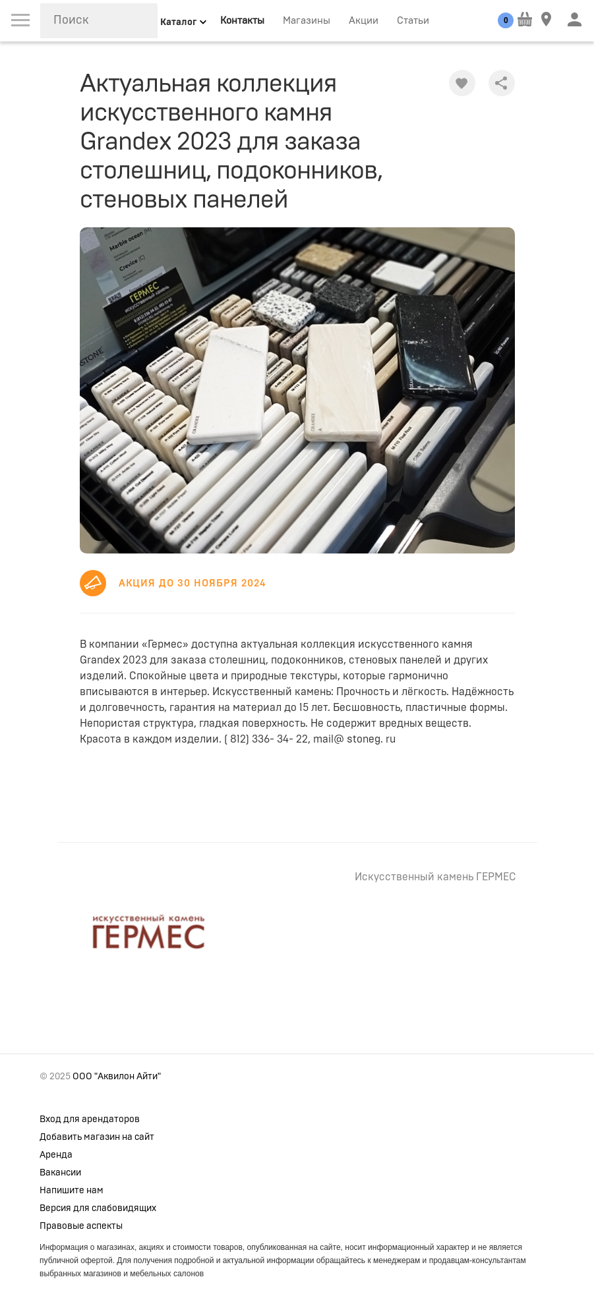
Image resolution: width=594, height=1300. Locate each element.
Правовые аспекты (81, 1226)
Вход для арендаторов (90, 1119)
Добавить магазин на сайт (97, 1137)
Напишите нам (72, 1190)
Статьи (413, 21)
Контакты (242, 21)
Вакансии (60, 1172)
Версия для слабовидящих (98, 1208)
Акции (363, 21)
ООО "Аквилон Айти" (117, 1076)
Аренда (56, 1155)
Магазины (306, 21)
